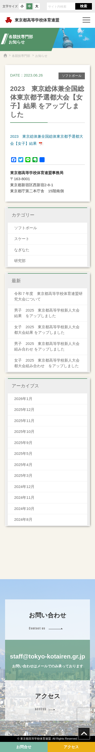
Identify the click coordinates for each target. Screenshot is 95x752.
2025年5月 (23, 453)
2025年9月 (23, 442)
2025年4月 (23, 464)
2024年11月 (24, 497)
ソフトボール (25, 228)
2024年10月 (24, 508)
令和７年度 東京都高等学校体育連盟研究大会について (48, 296)
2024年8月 (23, 519)
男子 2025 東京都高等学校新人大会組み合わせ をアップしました (47, 346)
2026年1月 (23, 398)
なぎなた (21, 250)
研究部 (20, 260)
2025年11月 (24, 420)
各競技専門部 (21, 56)
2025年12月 (24, 409)
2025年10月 (24, 431)
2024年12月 (24, 486)
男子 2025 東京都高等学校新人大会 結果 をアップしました (48, 313)
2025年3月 (23, 475)
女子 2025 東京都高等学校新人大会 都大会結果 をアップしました (48, 330)
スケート (21, 239)
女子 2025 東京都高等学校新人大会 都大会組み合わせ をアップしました (48, 363)
